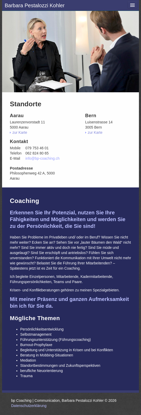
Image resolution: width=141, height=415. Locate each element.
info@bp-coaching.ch (42, 158)
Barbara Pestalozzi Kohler (35, 5)
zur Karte (19, 132)
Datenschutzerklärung (28, 406)
